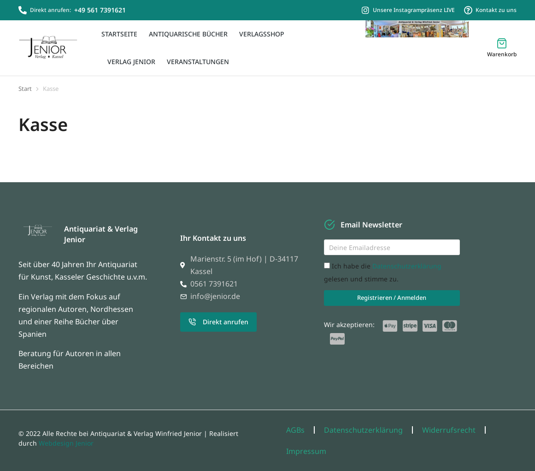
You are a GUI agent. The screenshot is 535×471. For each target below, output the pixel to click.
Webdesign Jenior (66, 443)
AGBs (295, 430)
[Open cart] (502, 48)
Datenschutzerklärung (406, 266)
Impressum (306, 451)
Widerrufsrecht (449, 430)
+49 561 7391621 (100, 10)
